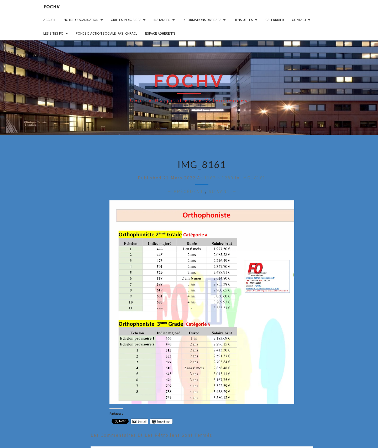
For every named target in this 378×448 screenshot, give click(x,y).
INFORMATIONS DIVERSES (202, 19)
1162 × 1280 (218, 178)
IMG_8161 (253, 178)
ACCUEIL (49, 19)
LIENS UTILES (243, 19)
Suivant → (223, 191)
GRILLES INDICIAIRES (126, 19)
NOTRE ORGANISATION (81, 19)
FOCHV (51, 6)
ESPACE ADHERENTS (160, 33)
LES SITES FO (53, 33)
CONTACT (299, 19)
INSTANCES (162, 19)
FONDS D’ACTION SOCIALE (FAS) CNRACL (106, 33)
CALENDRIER (274, 19)
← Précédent (185, 191)
